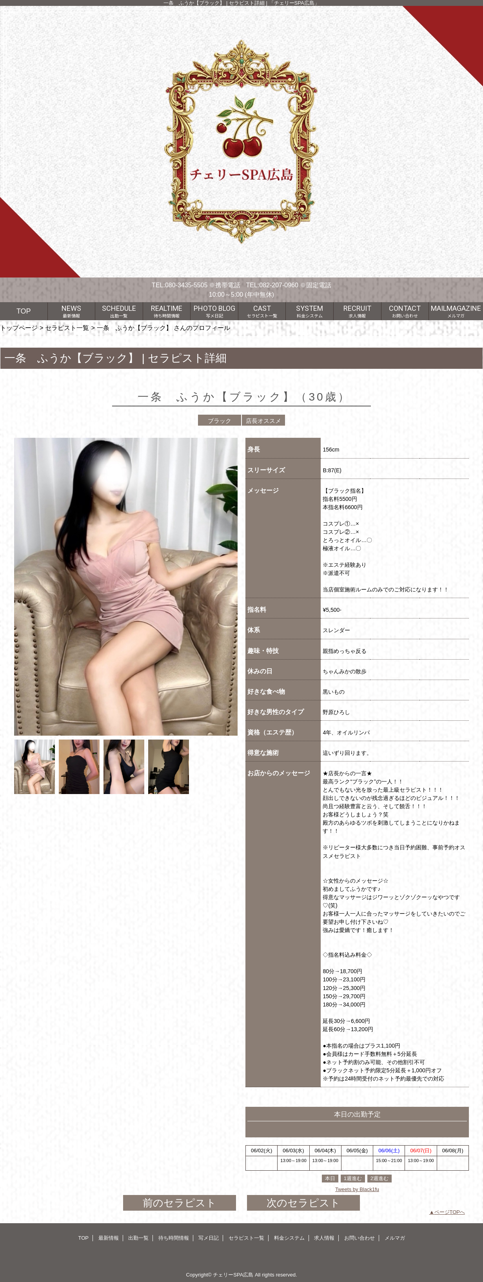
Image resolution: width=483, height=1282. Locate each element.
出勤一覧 (138, 1238)
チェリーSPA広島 (233, 1275)
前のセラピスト (179, 1203)
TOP (23, 311)
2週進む (379, 1178)
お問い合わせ (359, 1238)
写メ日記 (208, 1238)
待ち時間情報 (173, 1238)
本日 (330, 1178)
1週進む (353, 1178)
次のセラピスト (303, 1203)
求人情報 (324, 1238)
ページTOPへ (449, 1212)
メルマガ (395, 1238)
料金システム (289, 1238)
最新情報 (108, 1238)
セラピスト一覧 (67, 327)
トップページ (19, 327)
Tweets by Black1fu (357, 1189)
